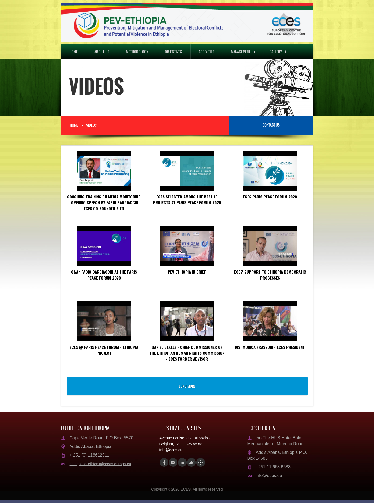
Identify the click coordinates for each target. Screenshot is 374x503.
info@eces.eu (269, 475)
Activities (206, 51)
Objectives (173, 51)
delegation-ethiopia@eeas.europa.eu (100, 464)
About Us (101, 51)
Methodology (137, 51)
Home (73, 51)
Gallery (278, 51)
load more (187, 386)
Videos (91, 125)
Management (243, 51)
